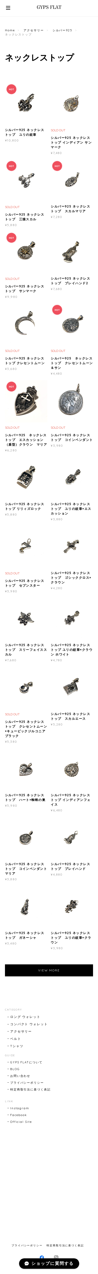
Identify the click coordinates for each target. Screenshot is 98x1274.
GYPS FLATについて (26, 1062)
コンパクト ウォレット (29, 1024)
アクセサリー (34, 30)
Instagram (19, 1108)
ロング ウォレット (25, 1017)
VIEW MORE (49, 970)
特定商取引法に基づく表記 (30, 1089)
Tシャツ (17, 1046)
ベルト (15, 1039)
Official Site (21, 1122)
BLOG (15, 1069)
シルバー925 (62, 30)
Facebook (18, 1115)
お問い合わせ (20, 1076)
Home (10, 30)
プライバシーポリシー (27, 1082)
